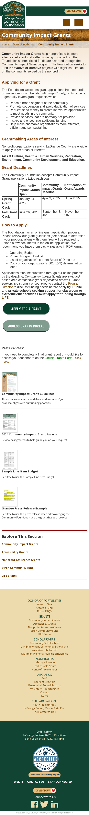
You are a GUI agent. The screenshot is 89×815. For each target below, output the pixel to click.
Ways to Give (44, 604)
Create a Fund (44, 608)
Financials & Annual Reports (44, 685)
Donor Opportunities (44, 600)
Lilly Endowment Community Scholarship (44, 646)
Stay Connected (60, 781)
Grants (30, 44)
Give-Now (77, 11)
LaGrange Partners (44, 662)
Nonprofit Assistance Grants (21, 560)
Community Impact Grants (56, 44)
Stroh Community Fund (18, 568)
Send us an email (35, 738)
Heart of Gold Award (44, 666)
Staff (44, 678)
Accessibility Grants (15, 552)
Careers (44, 692)
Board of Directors (44, 682)
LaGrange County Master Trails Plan (44, 708)
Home (5, 44)
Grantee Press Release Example (24, 508)
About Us (44, 675)
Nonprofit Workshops (44, 669)
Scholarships (44, 639)
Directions (60, 735)
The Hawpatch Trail (44, 712)
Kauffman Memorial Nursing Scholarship (44, 653)
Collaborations (44, 701)
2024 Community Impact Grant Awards (30, 434)
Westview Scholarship (44, 650)
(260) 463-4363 (55, 738)
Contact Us (35, 781)
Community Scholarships (44, 643)
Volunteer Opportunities (44, 689)
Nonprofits (45, 659)
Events (19, 781)
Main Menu (19, 44)
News (44, 696)
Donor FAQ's (44, 611)
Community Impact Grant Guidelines (28, 394)
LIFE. (5, 297)
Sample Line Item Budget (20, 471)
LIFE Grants (9, 575)
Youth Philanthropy (44, 704)
